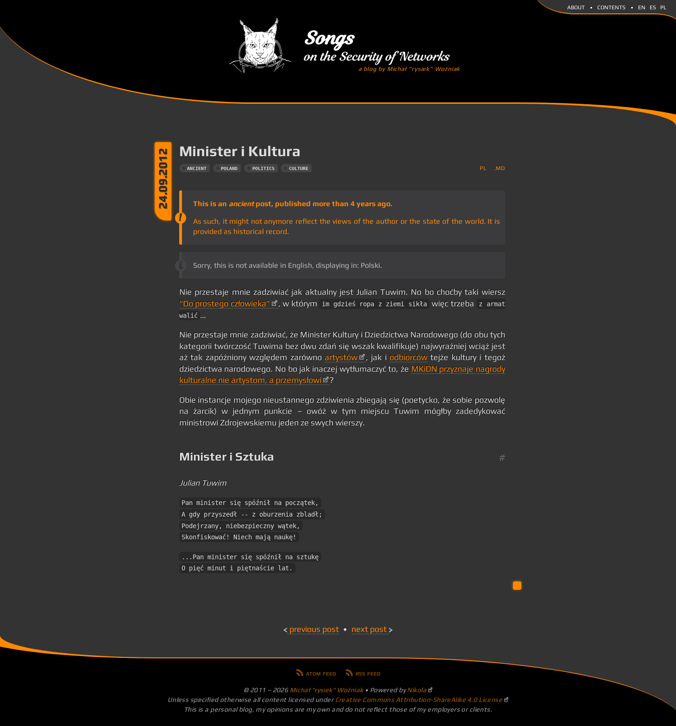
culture (298, 168)
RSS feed (368, 673)
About (576, 6)
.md (499, 167)
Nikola (416, 690)
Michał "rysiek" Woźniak (326, 690)
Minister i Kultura (239, 150)
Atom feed (321, 673)
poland (229, 168)
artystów (341, 357)
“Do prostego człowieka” (224, 303)
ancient (197, 168)
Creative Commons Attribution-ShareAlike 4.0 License (419, 699)
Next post (369, 629)
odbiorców (408, 357)
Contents (611, 6)
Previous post (314, 629)
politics (263, 168)
